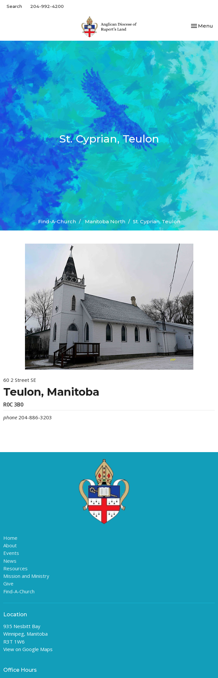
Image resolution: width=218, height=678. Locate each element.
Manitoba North (105, 221)
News (9, 561)
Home (10, 538)
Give (8, 583)
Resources (15, 568)
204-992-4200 (47, 6)
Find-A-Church (57, 221)
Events (11, 553)
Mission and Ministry (26, 576)
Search (14, 6)
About (10, 545)
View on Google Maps (28, 649)
